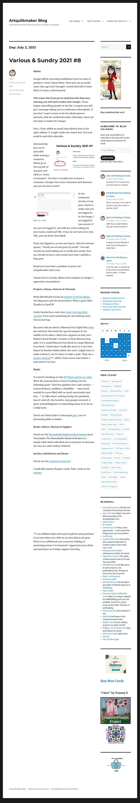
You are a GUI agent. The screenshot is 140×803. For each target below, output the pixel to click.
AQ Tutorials (93, 21)
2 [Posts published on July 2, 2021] (124, 336)
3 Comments (14, 94)
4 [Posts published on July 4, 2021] (102, 340)
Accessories (106, 386)
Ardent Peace (108, 522)
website (37, 472)
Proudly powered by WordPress (64, 789)
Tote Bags (113, 477)
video (91, 327)
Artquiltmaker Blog (28, 20)
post (74, 415)
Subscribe (107, 158)
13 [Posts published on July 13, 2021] (111, 345)
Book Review (116, 391)
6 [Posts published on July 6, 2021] (111, 340)
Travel (122, 477)
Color (126, 391)
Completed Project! (110, 400)
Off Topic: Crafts (122, 448)
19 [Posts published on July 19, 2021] (107, 350)
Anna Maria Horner (111, 507)
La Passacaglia (120, 439)
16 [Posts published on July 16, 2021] (124, 345)
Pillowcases (106, 458)
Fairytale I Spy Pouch (112, 310)
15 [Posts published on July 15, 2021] (120, 345)
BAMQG (117, 386)
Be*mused (107, 525)
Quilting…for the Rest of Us (114, 628)
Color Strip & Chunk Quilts (113, 396)
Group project (114, 429)
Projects (105, 467)
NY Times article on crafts (78, 377)
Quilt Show (106, 472)
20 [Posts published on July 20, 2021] (111, 350)
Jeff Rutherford (112, 193)
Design (104, 415)
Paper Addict (108, 591)
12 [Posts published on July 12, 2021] (107, 345)
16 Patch (105, 381)
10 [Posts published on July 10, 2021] (129, 340)
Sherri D (110, 257)
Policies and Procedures (38, 789)
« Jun (106, 360)
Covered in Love (109, 528)
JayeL (11, 79)
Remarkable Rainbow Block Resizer (68, 434)
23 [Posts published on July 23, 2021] (124, 350)
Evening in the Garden (112, 550)
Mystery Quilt (107, 448)
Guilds (126, 429)
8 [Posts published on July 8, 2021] (120, 340)
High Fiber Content (111, 556)
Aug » (124, 360)
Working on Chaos (122, 176)
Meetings (105, 443)
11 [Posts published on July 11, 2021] (103, 345)
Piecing (118, 453)
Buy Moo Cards (112, 681)
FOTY (121, 424)
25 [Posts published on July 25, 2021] (103, 355)
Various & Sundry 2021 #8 (45, 60)
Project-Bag (106, 463)
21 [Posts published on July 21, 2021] (116, 350)
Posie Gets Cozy (109, 611)
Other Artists (107, 453)
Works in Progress (109, 486)
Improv (119, 434)
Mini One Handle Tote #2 (114, 298)
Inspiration (106, 439)
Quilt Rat (106, 616)
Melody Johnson (110, 582)
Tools (103, 477)
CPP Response (107, 405)
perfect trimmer (42, 358)
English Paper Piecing (111, 419)
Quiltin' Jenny (109, 622)
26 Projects (116, 381)
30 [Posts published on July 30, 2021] (124, 355)
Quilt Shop (116, 467)
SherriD (106, 636)
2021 (11, 86)
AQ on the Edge (109, 513)
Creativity (123, 410)
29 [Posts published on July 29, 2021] (120, 355)
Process (126, 458)
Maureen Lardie (109, 579)
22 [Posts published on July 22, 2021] (120, 350)
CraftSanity (107, 536)
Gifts (103, 429)
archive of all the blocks (77, 296)
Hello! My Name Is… (117, 21)
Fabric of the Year (109, 424)
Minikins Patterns (120, 443)
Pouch (117, 458)
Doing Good (116, 415)
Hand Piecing (107, 434)
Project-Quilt (120, 463)
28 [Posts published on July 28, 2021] (116, 355)
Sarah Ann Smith (110, 634)
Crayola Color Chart (111, 539)
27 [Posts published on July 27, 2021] (111, 355)
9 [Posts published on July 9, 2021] (124, 340)
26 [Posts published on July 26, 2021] (107, 355)
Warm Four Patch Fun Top (114, 307)
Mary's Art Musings (111, 576)
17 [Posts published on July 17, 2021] (129, 345)
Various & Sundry (16, 90)
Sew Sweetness (121, 472)
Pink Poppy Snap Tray (112, 301)
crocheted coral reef (59, 461)
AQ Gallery (74, 21)
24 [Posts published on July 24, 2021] (129, 350)
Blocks (104, 391)
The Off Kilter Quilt (111, 639)
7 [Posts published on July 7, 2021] (115, 340)
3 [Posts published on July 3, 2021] (128, 336)
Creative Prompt (108, 410)
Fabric (127, 419)
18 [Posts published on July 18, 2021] (103, 350)
